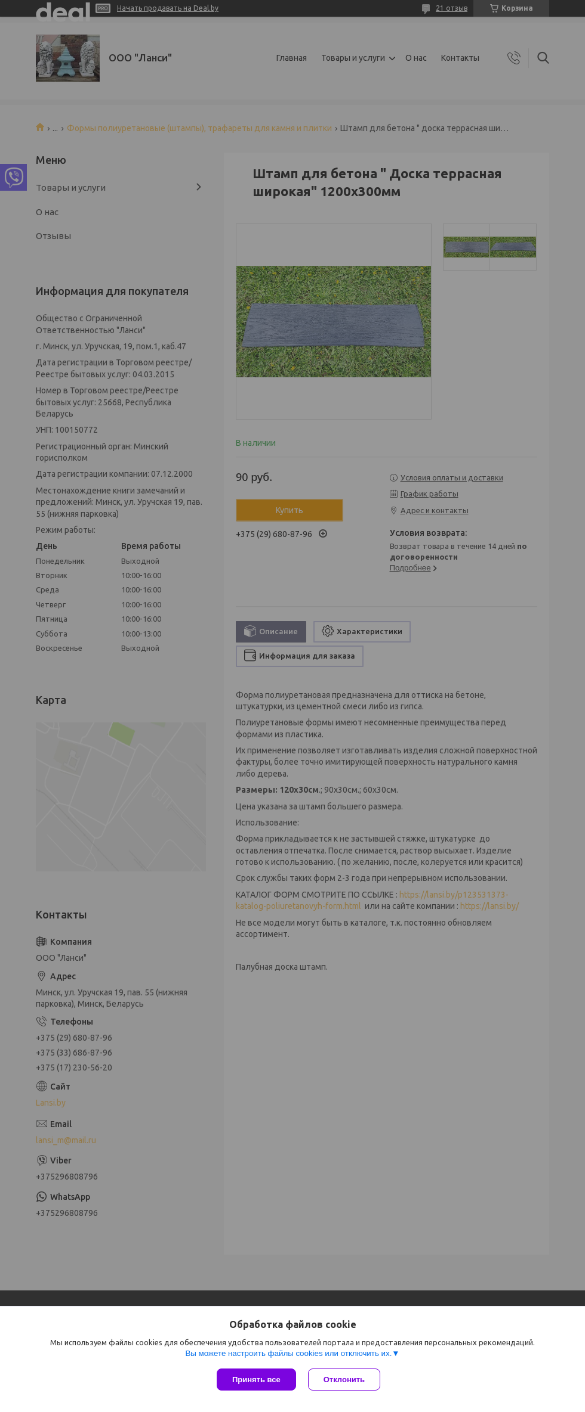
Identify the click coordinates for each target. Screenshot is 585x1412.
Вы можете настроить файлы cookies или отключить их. (288, 1353)
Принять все (256, 1379)
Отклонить (344, 1379)
